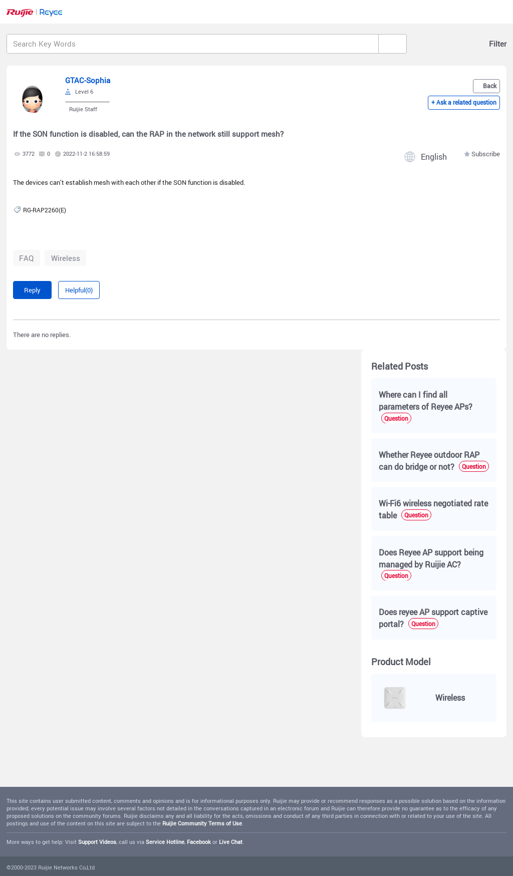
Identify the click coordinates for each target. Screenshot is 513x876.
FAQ (26, 258)
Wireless (65, 258)
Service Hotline (165, 841)
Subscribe (485, 154)
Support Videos (97, 841)
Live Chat (230, 841)
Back (489, 85)
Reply (32, 290)
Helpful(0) (79, 290)
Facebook (199, 841)
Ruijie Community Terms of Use (202, 823)
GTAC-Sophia (87, 80)
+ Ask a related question (463, 103)
